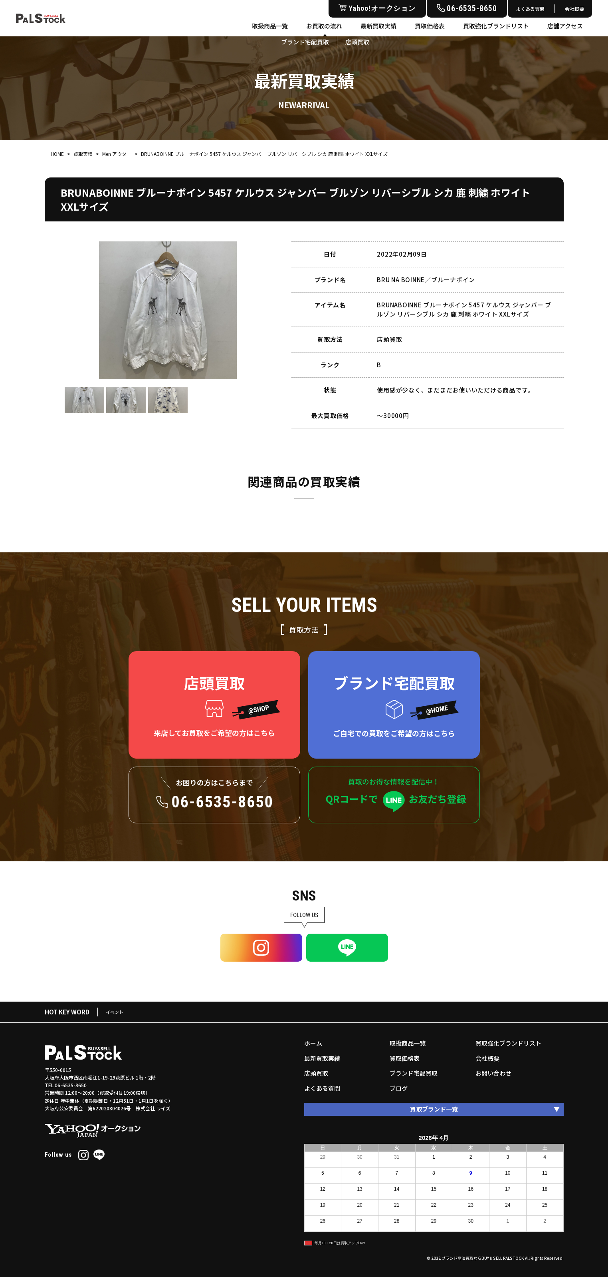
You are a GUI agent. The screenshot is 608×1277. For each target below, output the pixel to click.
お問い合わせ (493, 1073)
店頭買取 (316, 1073)
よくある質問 (530, 8)
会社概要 (574, 8)
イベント (114, 1012)
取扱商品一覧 (270, 26)
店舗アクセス (565, 26)
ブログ (399, 1088)
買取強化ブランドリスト (496, 26)
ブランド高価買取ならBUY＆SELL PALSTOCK (483, 1258)
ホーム (313, 1043)
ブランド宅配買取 (414, 1073)
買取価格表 (430, 26)
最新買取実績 (378, 26)
